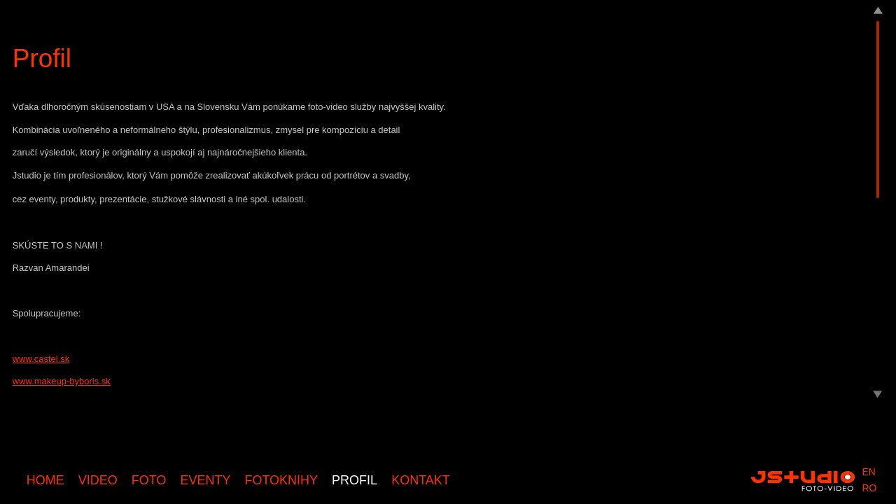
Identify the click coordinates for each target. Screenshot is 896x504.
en (868, 471)
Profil (354, 480)
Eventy (205, 480)
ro (869, 487)
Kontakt (420, 480)
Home (45, 480)
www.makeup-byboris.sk (62, 381)
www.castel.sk (41, 359)
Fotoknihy (281, 480)
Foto (149, 480)
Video (98, 480)
